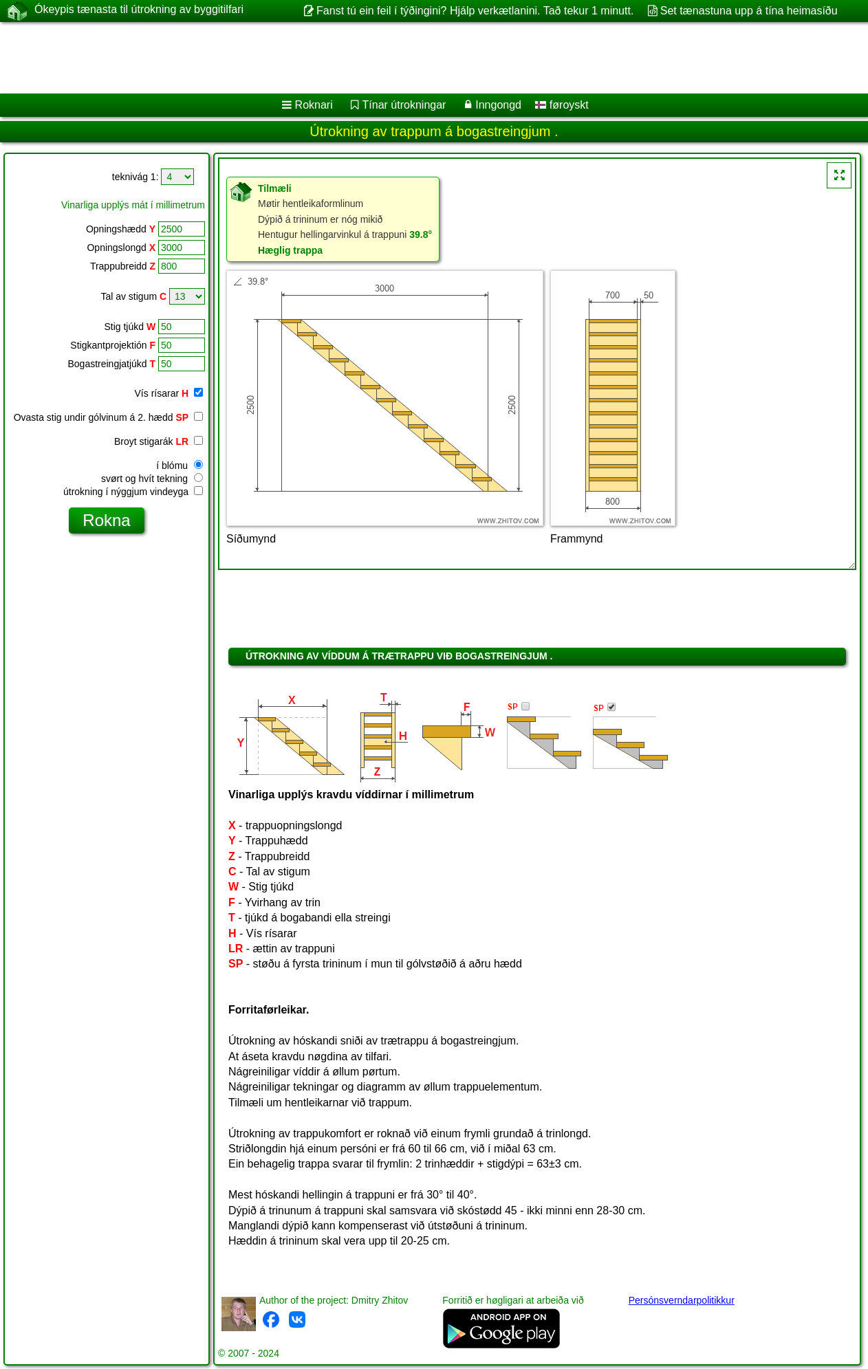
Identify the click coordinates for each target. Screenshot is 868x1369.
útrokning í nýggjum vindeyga (133, 491)
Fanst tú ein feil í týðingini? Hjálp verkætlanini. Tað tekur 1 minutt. (474, 11)
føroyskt (561, 105)
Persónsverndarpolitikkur (682, 1300)
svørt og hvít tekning (152, 478)
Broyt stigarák (158, 441)
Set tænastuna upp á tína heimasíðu (749, 11)
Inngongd (498, 105)
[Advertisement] (417, 58)
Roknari (314, 105)
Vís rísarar (169, 393)
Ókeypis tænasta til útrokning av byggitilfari (138, 10)
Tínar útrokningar (404, 105)
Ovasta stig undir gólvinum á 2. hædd (108, 417)
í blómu (179, 465)
